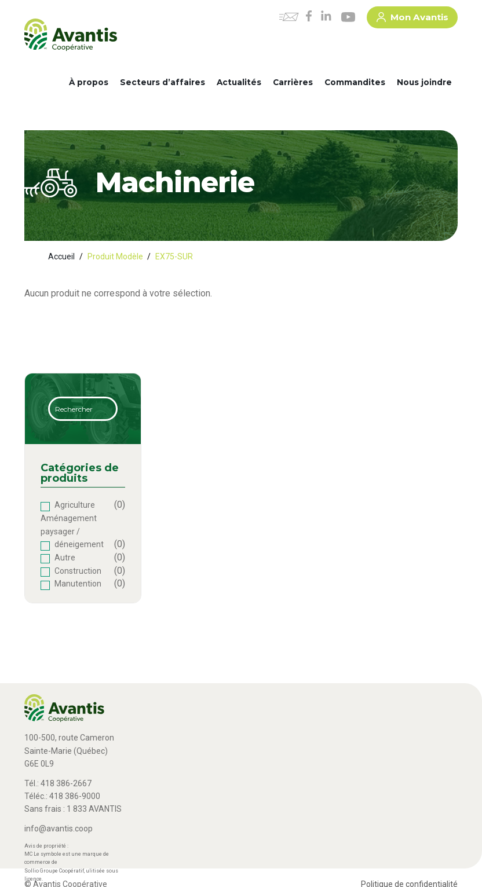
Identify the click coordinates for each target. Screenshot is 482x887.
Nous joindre (424, 82)
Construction (77, 571)
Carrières (293, 82)
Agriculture (74, 505)
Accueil (61, 256)
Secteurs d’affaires (162, 82)
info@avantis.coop (58, 828)
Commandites (354, 82)
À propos (88, 82)
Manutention (77, 583)
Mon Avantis (412, 19)
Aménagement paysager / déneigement (72, 531)
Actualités (239, 82)
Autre (64, 557)
